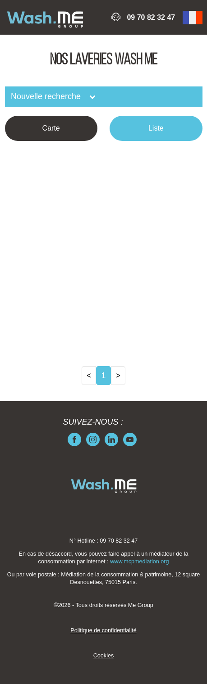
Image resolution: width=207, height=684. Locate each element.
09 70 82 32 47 (151, 17)
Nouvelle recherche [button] (47, 96)
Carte (51, 128)
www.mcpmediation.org (139, 561)
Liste (156, 128)
